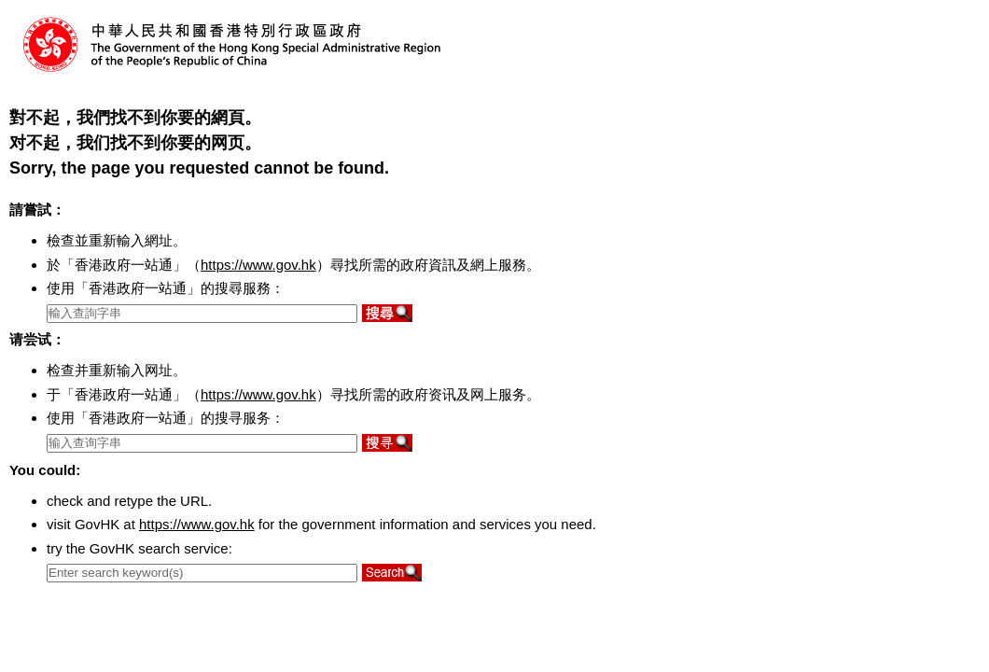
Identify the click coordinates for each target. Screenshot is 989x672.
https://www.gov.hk (258, 265)
